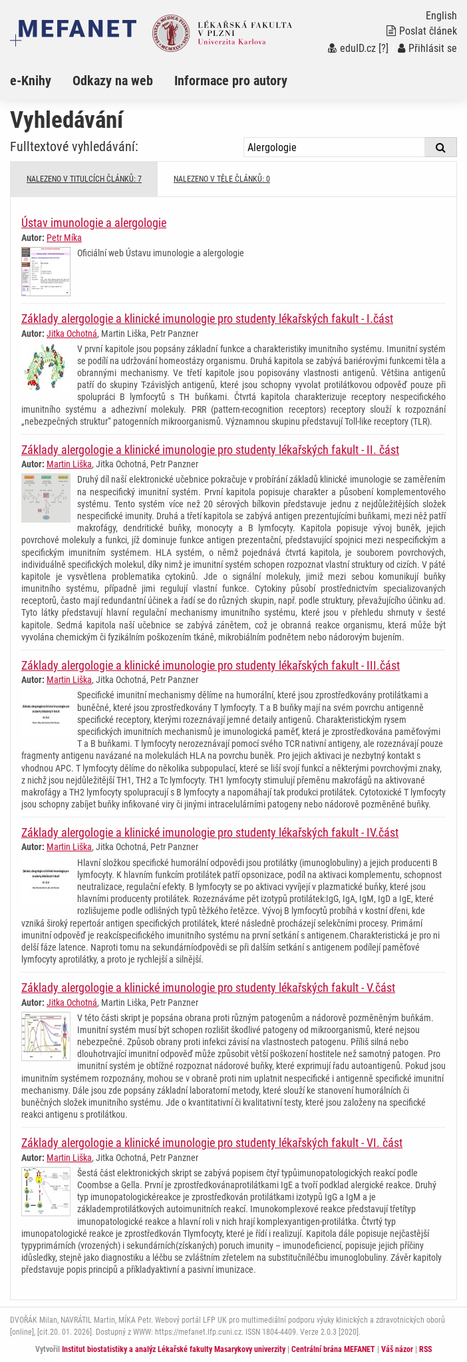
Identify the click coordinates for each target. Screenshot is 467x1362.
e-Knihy (30, 81)
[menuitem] (41, 81)
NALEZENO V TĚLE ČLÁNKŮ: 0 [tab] (222, 179)
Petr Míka (64, 237)
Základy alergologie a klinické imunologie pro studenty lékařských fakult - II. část (210, 450)
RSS (425, 1349)
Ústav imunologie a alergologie (93, 223)
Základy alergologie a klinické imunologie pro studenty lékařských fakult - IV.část (209, 832)
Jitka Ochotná (72, 333)
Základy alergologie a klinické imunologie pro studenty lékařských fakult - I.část (207, 319)
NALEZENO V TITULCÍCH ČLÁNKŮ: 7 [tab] (84, 179)
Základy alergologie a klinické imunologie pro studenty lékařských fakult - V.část (208, 988)
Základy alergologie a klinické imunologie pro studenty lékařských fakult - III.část (210, 665)
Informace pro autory (230, 81)
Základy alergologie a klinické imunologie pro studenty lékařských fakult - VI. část (211, 1143)
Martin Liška (69, 464)
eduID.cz (352, 48)
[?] (384, 48)
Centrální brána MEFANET (333, 1349)
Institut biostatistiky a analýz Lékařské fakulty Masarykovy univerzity (173, 1349)
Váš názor (397, 1349)
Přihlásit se (427, 48)
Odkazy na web (113, 81)
